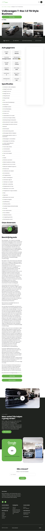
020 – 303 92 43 (26, 508)
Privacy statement (15, 527)
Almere (8, 507)
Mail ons (24, 507)
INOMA (40, 527)
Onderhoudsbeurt (16, 512)
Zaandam (7, 508)
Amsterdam (4, 507)
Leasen (3, 515)
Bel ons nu (19, 372)
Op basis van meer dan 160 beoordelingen (12, 456)
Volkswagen (9, 6)
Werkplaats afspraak (16, 511)
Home (3, 6)
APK (13, 513)
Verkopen (3, 514)
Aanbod (5, 6)
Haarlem (3, 508)
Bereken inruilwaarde (16, 509)
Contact (14, 508)
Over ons (14, 507)
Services (3, 518)
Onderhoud (4, 516)
